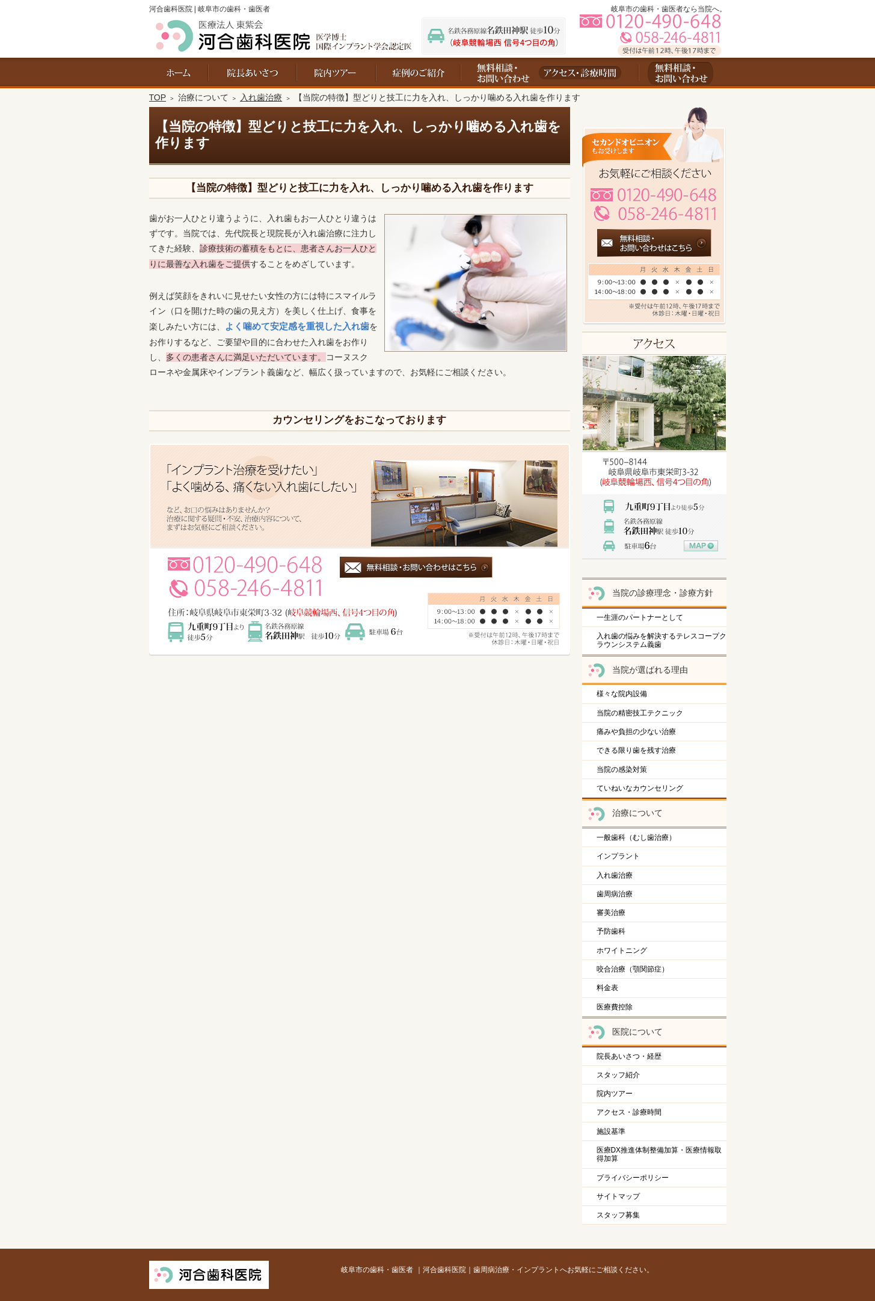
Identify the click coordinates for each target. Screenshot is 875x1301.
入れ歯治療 (615, 875)
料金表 (607, 988)
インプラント (618, 856)
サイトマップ (618, 1196)
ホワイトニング (622, 950)
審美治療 (611, 912)
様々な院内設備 (622, 694)
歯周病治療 (615, 894)
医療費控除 (615, 1007)
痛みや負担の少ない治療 (636, 731)
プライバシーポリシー (633, 1178)
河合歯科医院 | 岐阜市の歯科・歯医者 (210, 9)
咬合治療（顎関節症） (633, 969)
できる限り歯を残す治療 (636, 750)
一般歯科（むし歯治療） (636, 837)
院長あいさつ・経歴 (629, 1056)
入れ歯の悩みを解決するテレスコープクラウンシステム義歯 (661, 640)
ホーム (179, 73)
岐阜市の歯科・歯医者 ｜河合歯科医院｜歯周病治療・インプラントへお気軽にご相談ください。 (497, 1270)
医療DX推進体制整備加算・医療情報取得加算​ (659, 1154)
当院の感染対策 (622, 769)
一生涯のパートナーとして (640, 617)
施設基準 (611, 1131)
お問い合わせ (498, 73)
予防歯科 (611, 931)
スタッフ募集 (618, 1215)
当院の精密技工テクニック (640, 713)
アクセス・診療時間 (629, 1112)
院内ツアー (615, 1093)
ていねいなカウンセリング (640, 788)
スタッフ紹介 (618, 1075)
